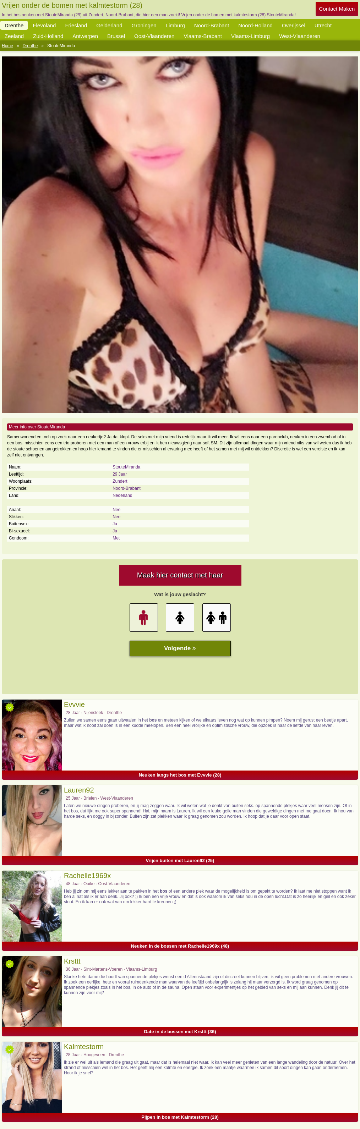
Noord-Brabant (211, 25)
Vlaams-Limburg (250, 36)
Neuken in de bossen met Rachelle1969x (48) (180, 946)
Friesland (76, 25)
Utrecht (323, 25)
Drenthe (14, 25)
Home (7, 45)
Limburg (175, 25)
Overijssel (293, 25)
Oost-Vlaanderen (154, 36)
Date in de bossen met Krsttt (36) (180, 1031)
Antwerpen (85, 36)
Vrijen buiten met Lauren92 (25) (180, 860)
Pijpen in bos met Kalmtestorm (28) (179, 1117)
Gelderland (109, 25)
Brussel (116, 36)
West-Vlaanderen (299, 36)
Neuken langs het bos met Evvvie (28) (180, 775)
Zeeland (14, 36)
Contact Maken (337, 9)
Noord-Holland (255, 25)
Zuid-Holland (48, 36)
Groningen (144, 25)
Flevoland (44, 25)
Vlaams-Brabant (203, 36)
